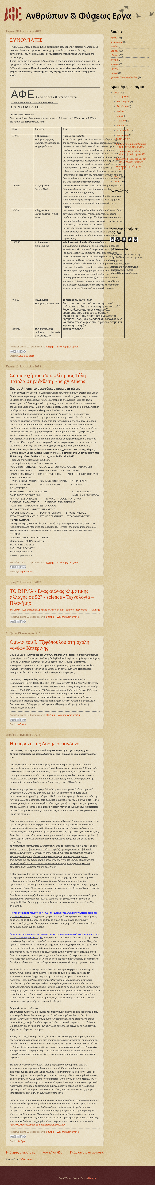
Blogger (92, 1178)
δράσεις (30, 356)
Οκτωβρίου (122, 96)
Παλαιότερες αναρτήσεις (87, 1152)
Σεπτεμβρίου (123, 101)
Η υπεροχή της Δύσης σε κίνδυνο (44, 743)
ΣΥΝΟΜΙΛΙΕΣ (26, 40)
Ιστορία (114, 59)
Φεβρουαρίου (124, 130)
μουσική (115, 64)
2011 (117, 181)
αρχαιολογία (117, 42)
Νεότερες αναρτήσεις (20, 1152)
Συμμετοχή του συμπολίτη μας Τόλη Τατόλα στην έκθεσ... (131, 145)
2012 (117, 176)
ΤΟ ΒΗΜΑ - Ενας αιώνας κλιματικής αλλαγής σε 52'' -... (132, 152)
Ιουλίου (121, 111)
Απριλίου (121, 120)
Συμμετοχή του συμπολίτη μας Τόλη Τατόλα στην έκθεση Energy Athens (48, 378)
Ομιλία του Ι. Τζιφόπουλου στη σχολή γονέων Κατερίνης (131, 160)
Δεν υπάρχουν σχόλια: (68, 346)
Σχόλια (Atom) (26, 1159)
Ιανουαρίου (122, 135)
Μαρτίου (121, 125)
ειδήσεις (30, 571)
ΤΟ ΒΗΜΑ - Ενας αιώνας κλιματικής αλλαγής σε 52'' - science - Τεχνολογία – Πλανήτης (52, 597)
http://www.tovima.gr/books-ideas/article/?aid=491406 (37, 1124)
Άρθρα (21, 356)
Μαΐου (120, 116)
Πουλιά (114, 73)
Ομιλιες (114, 68)
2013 (117, 92)
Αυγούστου (122, 106)
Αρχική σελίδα (52, 1152)
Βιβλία (114, 46)
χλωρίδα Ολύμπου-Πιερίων (124, 77)
